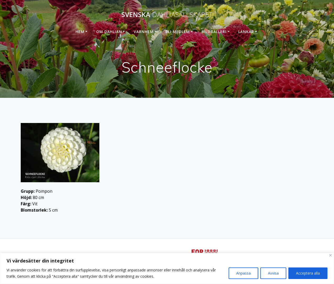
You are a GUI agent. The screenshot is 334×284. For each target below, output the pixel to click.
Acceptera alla (308, 273)
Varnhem (144, 31)
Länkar (246, 31)
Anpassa (243, 273)
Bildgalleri (214, 31)
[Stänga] (330, 255)
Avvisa (273, 273)
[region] (167, 268)
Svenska (167, 14)
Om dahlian (109, 31)
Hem (80, 31)
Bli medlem (177, 31)
